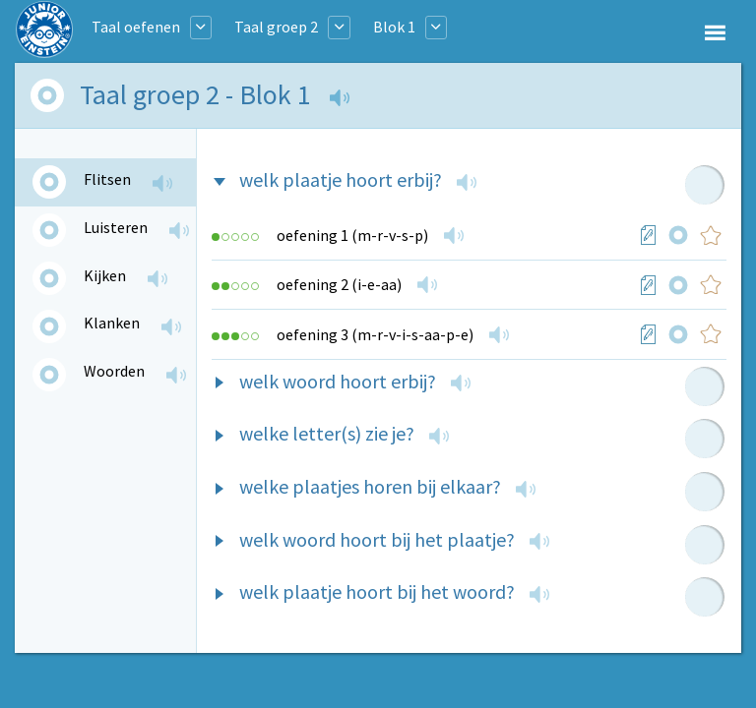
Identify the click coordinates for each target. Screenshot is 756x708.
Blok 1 (394, 26)
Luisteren (116, 227)
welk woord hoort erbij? (337, 381)
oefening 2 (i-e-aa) (339, 284)
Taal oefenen (136, 26)
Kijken (105, 275)
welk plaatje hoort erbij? (340, 179)
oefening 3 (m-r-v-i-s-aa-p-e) (375, 334)
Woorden (114, 371)
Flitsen (107, 179)
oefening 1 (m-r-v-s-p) (352, 235)
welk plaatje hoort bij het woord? (377, 591)
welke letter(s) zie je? (326, 433)
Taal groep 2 (276, 26)
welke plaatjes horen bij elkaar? (370, 486)
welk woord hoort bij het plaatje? (377, 539)
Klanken (112, 322)
